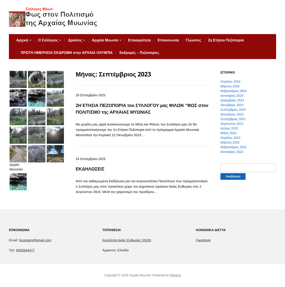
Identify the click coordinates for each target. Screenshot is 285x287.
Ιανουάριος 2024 (231, 95)
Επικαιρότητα (139, 40)
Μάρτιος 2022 (230, 142)
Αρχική (22, 40)
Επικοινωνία (168, 40)
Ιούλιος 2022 (229, 128)
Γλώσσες (193, 40)
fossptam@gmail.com (35, 240)
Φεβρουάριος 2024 (233, 91)
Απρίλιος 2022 (230, 137)
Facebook (203, 240)
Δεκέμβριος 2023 (232, 100)
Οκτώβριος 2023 (231, 105)
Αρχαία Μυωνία (105, 40)
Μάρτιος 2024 (230, 86)
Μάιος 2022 (228, 133)
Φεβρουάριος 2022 (233, 147)
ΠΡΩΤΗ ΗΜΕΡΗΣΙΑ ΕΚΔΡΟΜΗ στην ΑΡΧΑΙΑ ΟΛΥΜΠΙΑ (67, 53)
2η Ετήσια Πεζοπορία (226, 40)
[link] (126, 240)
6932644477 (25, 250)
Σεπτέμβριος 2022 (233, 119)
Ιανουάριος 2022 (231, 152)
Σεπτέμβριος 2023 (233, 109)
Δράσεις (75, 40)
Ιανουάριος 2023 (231, 114)
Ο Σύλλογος (48, 40)
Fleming (175, 275)
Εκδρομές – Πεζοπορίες (139, 53)
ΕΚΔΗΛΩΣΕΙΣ (90, 169)
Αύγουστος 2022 (231, 123)
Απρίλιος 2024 (230, 81)
